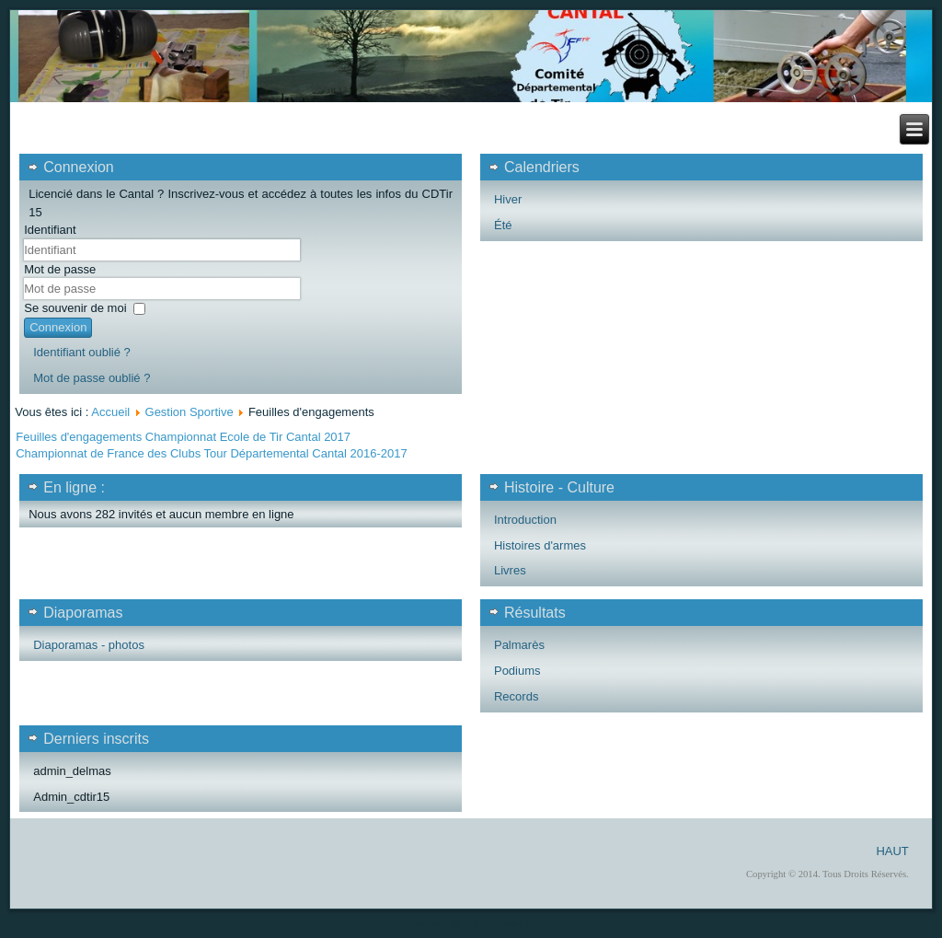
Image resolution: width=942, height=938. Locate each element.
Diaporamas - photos (88, 645)
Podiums (517, 670)
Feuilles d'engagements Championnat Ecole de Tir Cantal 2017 (183, 437)
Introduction (525, 520)
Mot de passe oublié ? (91, 378)
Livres (510, 570)
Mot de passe (60, 269)
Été (503, 225)
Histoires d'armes (540, 545)
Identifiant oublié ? (82, 352)
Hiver (508, 199)
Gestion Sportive (189, 412)
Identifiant (49, 230)
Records (516, 696)
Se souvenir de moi (75, 308)
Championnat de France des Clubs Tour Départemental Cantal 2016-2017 (211, 453)
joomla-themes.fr (497, 924)
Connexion (57, 327)
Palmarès (519, 645)
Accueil (110, 412)
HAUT (892, 851)
